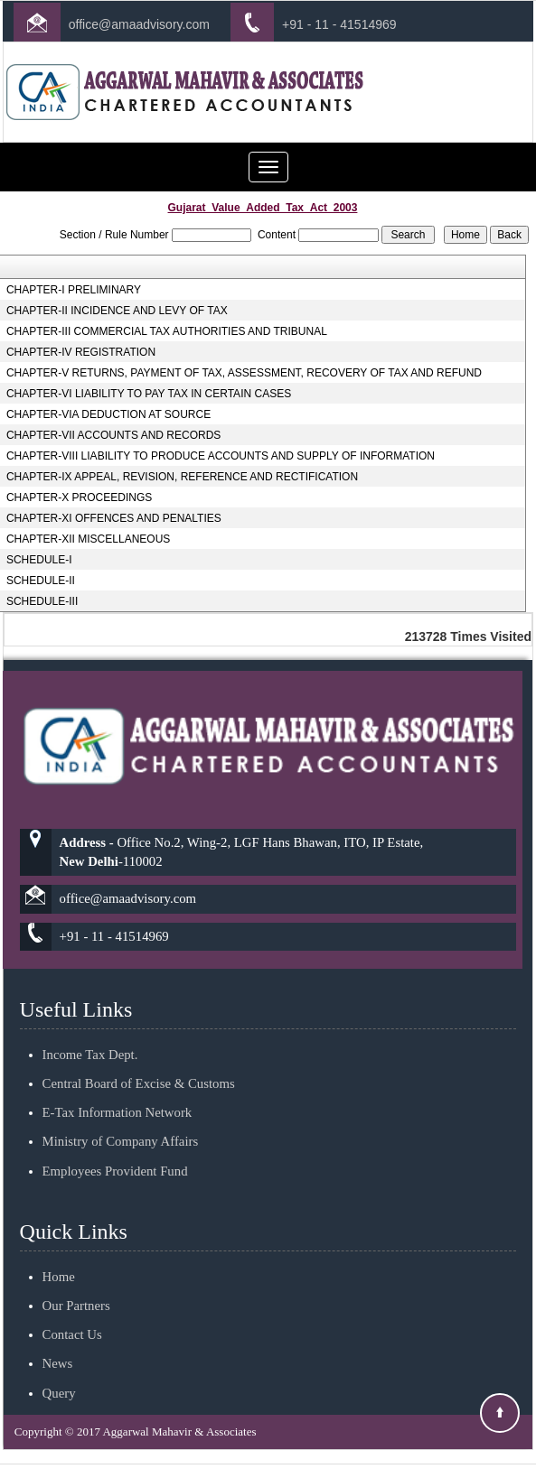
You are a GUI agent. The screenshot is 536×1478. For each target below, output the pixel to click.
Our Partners (76, 1285)
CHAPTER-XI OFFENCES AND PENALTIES (113, 518)
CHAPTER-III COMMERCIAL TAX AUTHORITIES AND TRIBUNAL (166, 331)
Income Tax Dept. (90, 1034)
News (57, 1342)
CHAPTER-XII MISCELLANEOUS (88, 539)
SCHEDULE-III (42, 601)
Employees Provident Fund (115, 1149)
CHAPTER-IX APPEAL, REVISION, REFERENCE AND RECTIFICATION (182, 476)
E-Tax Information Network (117, 1091)
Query (59, 1371)
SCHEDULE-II (40, 580)
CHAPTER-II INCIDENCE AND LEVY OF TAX (117, 310)
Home (58, 1256)
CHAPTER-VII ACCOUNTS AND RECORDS (113, 435)
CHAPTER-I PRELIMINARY (73, 290)
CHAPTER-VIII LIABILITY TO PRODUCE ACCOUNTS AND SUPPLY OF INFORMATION (220, 456)
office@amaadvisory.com (139, 24)
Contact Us (72, 1313)
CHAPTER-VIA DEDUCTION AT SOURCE (108, 414)
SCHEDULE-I (39, 559)
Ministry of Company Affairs (120, 1120)
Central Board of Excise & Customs (138, 1062)
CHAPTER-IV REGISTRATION (80, 352)
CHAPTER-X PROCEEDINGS (79, 497)
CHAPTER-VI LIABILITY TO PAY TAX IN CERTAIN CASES (148, 393)
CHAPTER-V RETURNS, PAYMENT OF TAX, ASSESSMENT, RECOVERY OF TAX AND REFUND (244, 373)
